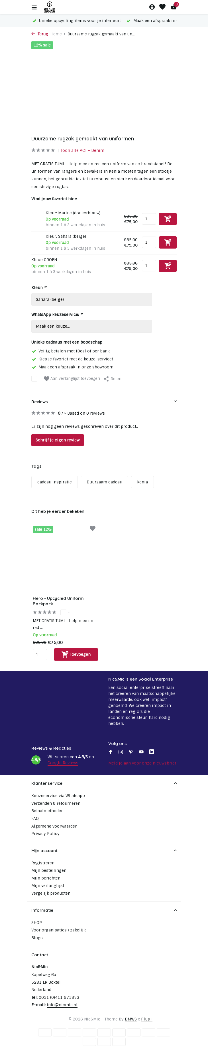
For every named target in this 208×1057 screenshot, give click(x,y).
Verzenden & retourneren (55, 803)
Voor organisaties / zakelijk (58, 930)
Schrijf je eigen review (57, 440)
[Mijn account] (152, 7)
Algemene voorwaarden (54, 826)
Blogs (37, 937)
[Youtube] (141, 752)
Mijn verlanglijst (47, 885)
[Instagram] (121, 752)
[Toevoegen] (76, 654)
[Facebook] (110, 752)
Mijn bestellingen (48, 870)
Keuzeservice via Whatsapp (58, 795)
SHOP (36, 922)
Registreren (42, 863)
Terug (39, 34)
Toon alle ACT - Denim (82, 150)
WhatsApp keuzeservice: (56, 314)
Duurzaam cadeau (104, 482)
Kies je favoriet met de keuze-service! (72, 359)
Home (58, 34)
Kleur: (38, 287)
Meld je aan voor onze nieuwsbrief (142, 763)
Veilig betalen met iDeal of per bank (70, 351)
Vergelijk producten (50, 893)
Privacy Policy (45, 833)
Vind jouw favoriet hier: (54, 198)
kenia (142, 482)
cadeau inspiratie (54, 482)
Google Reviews (63, 762)
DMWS (131, 1019)
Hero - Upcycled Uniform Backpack (58, 601)
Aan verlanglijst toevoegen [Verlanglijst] (72, 379)
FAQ (35, 818)
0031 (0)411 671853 (59, 997)
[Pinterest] (131, 752)
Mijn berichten (45, 878)
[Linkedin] (151, 752)
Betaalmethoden (47, 810)
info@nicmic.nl (62, 1004)
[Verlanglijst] (162, 7)
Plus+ (146, 1019)
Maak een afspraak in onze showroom (72, 367)
